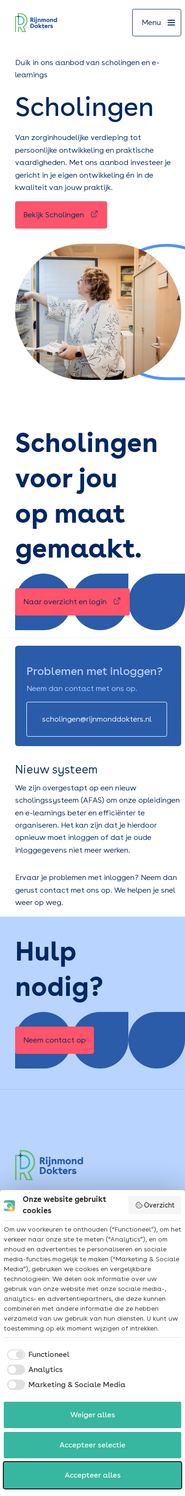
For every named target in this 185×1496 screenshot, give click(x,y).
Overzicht (155, 1205)
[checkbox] (36, 1354)
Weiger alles (92, 1414)
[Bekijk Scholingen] (61, 215)
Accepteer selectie (92, 1444)
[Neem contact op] (54, 1040)
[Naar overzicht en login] (72, 602)
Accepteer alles (93, 1475)
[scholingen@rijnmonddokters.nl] (96, 719)
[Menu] (156, 22)
